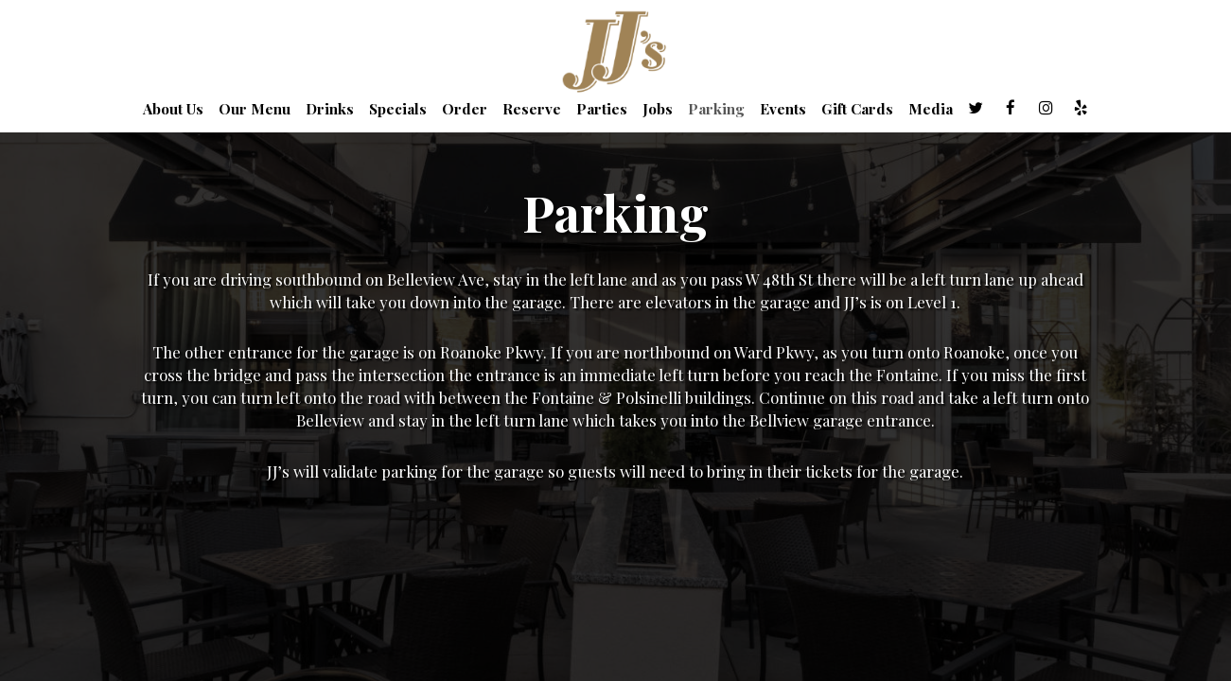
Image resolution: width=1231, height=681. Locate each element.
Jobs (657, 108)
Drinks (330, 108)
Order (464, 108)
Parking (716, 108)
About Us (173, 108)
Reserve (531, 108)
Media (930, 108)
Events (783, 108)
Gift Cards (857, 108)
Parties (601, 108)
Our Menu (254, 108)
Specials (398, 108)
